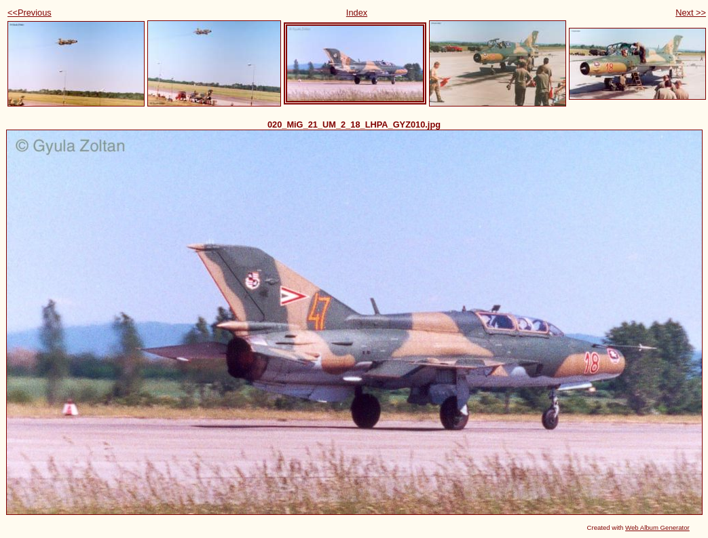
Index (356, 12)
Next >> (690, 12)
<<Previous (29, 12)
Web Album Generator (657, 527)
